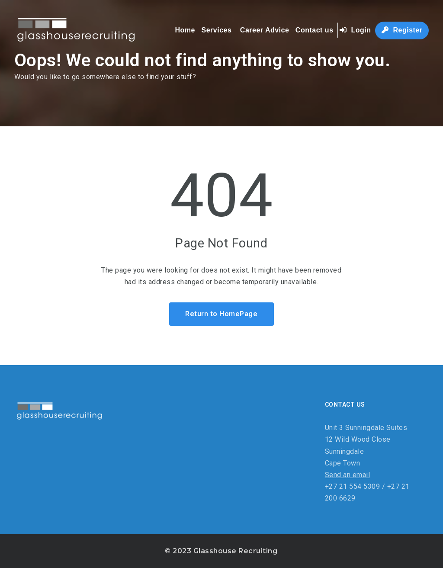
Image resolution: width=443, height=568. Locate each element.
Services (216, 30)
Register (402, 30)
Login (355, 30)
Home (185, 30)
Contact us (314, 30)
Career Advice (264, 30)
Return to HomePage (221, 314)
